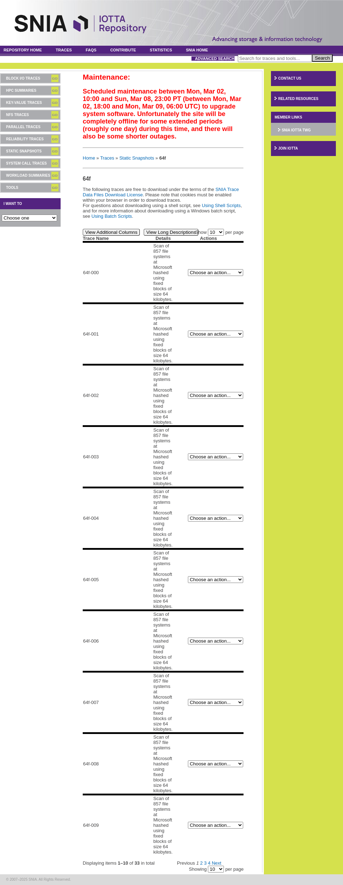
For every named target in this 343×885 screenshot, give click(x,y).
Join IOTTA (288, 148)
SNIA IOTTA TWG (296, 130)
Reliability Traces (24, 139)
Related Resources (298, 99)
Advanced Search (215, 58)
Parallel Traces (23, 127)
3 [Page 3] (205, 863)
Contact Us (289, 78)
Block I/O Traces (23, 78)
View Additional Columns (111, 232)
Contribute (123, 50)
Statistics (161, 50)
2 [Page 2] (201, 863)
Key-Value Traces (24, 103)
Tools (12, 188)
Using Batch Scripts (112, 216)
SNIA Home (197, 50)
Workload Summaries (28, 175)
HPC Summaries (21, 90)
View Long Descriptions (171, 232)
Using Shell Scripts (221, 205)
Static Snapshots (24, 151)
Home (89, 158)
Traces (64, 50)
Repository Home (23, 50)
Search (322, 58)
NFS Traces (17, 115)
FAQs (91, 50)
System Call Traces (26, 163)
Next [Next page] (216, 863)
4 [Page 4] (209, 863)
